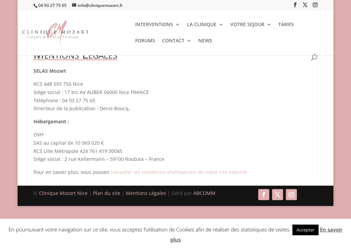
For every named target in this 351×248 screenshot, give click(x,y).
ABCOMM (204, 193)
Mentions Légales (147, 193)
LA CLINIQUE (202, 25)
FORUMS (145, 41)
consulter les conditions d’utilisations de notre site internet (179, 172)
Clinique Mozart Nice (64, 193)
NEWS (205, 41)
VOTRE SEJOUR (247, 25)
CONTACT (173, 41)
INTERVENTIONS (154, 25)
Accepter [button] (305, 230)
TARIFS (286, 25)
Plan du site (106, 193)
